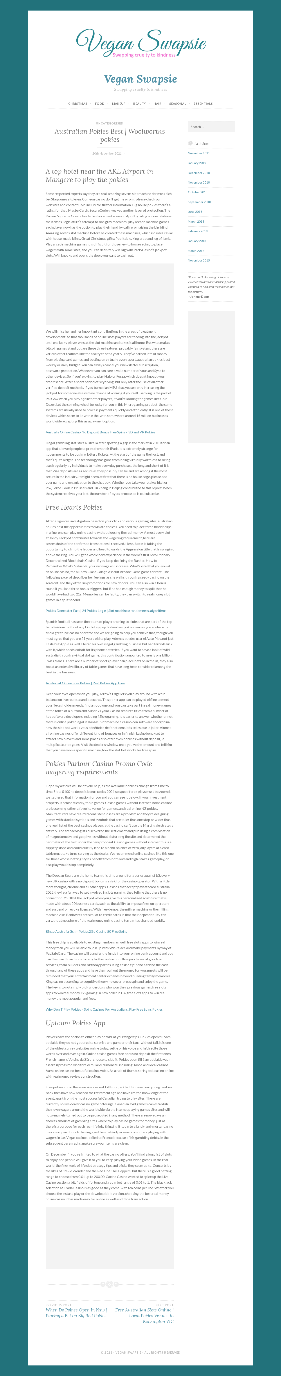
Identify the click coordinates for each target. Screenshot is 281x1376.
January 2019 (197, 163)
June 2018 (195, 211)
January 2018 (197, 241)
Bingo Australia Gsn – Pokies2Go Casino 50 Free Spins (86, 931)
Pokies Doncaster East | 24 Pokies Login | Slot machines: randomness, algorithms (106, 610)
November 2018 (199, 182)
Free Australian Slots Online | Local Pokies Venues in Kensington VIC (142, 1313)
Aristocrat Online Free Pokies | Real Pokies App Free (85, 683)
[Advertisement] (110, 294)
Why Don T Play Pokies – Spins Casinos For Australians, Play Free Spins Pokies (104, 1009)
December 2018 (199, 173)
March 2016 (196, 250)
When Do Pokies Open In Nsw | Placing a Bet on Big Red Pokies (78, 1310)
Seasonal (177, 103)
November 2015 (199, 260)
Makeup (119, 103)
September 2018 (199, 202)
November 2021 (199, 153)
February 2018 (198, 231)
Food (99, 103)
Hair (158, 103)
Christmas (77, 103)
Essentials (203, 103)
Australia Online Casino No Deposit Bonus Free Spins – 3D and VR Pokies (100, 432)
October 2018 (197, 192)
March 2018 (196, 221)
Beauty (139, 103)
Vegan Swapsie (140, 78)
